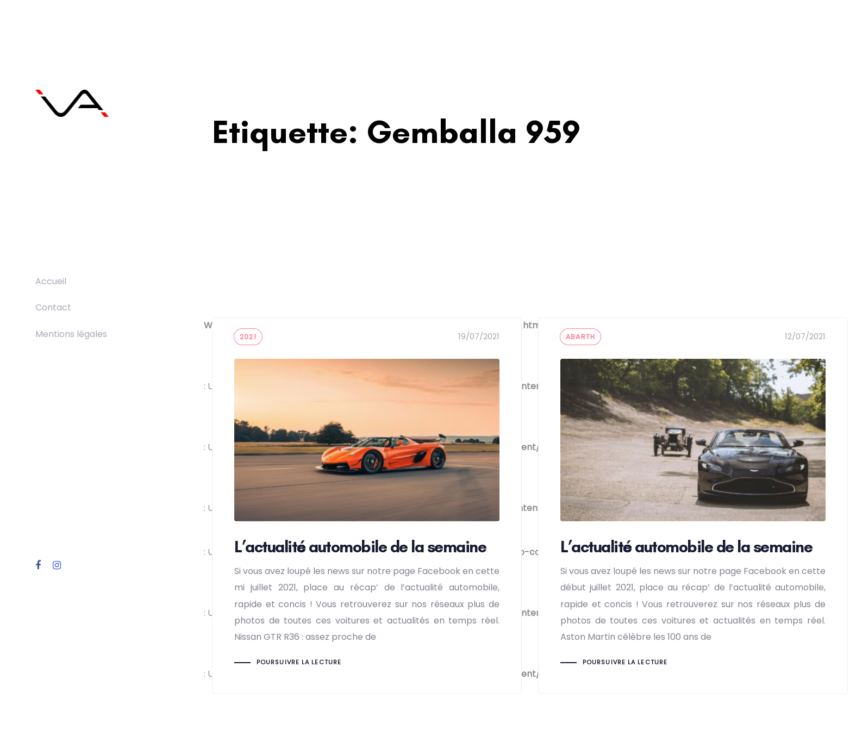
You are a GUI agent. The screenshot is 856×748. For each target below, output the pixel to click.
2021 (248, 336)
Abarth (580, 336)
